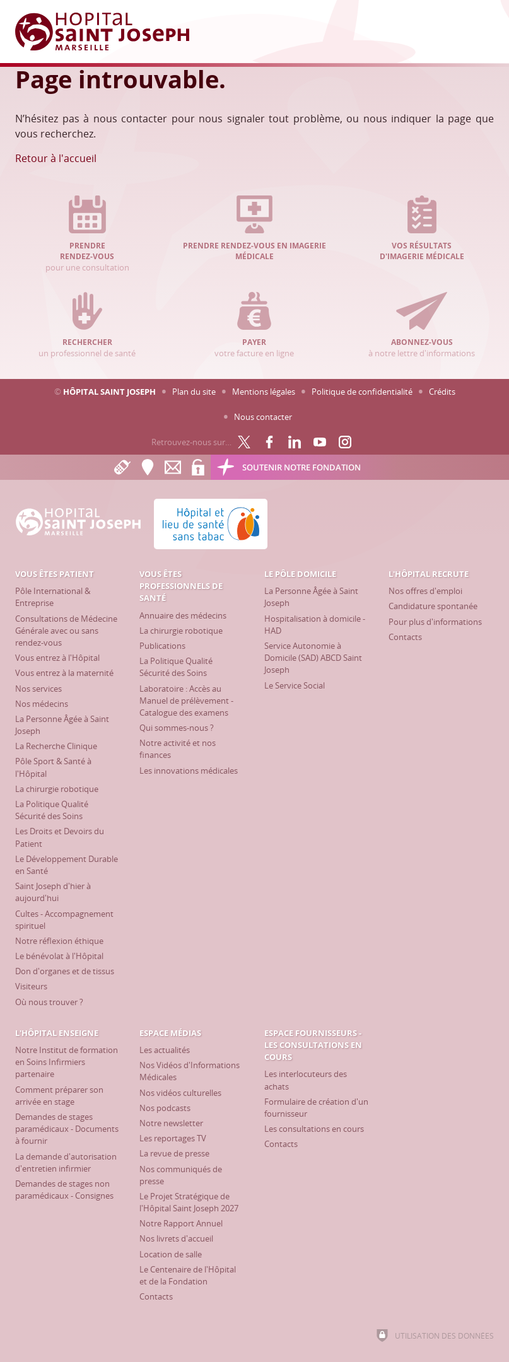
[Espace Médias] (170, 1033)
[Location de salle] (170, 1254)
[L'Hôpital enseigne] (56, 1033)
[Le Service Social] (294, 685)
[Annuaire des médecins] (182, 615)
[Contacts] (405, 637)
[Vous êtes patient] (54, 573)
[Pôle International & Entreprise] (52, 596)
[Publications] (162, 645)
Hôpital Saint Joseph (109, 391)
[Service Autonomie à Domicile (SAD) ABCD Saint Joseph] (313, 657)
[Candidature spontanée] (433, 606)
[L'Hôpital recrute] (429, 573)
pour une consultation (87, 234)
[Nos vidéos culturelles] (180, 1092)
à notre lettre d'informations (422, 325)
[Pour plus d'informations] (435, 621)
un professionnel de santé (87, 325)
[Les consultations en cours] (314, 1128)
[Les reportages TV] (172, 1138)
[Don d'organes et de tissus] (64, 971)
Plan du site (194, 391)
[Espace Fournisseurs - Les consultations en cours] (313, 1044)
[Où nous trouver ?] (49, 1002)
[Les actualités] (164, 1050)
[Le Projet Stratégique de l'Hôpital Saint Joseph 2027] (188, 1202)
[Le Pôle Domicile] (300, 573)
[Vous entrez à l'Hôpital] (57, 657)
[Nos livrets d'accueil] (176, 1238)
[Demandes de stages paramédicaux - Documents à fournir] (67, 1128)
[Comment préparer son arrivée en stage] (59, 1095)
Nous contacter (263, 416)
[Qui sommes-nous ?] (176, 727)
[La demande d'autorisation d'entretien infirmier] (66, 1162)
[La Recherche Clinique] (56, 746)
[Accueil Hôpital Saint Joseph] (109, 31)
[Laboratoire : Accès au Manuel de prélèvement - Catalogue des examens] (186, 700)
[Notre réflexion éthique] (59, 940)
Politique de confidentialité (362, 391)
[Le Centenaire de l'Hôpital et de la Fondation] (187, 1275)
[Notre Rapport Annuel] (181, 1223)
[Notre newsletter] (171, 1123)
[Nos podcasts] (164, 1108)
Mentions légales (263, 391)
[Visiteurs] (31, 986)
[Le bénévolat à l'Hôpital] (59, 956)
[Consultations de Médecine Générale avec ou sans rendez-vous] (66, 630)
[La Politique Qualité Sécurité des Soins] (51, 810)
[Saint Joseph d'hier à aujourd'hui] (53, 892)
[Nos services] (38, 688)
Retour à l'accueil (56, 158)
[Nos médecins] (41, 703)
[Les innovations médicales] (188, 770)
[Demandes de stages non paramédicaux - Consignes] (64, 1189)
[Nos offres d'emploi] (425, 591)
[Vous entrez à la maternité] (64, 672)
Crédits (442, 391)
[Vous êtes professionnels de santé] (181, 585)
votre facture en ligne (255, 325)
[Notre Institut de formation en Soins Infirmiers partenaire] (66, 1062)
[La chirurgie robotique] (56, 788)
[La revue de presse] (174, 1153)
